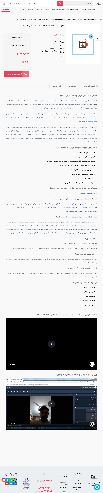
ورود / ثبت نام (16, 4)
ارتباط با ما (30, 9)
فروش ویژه (6, 9)
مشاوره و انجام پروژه (58, 9)
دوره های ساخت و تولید (59, 35)
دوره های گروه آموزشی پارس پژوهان (72, 204)
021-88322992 (33, 4)
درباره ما (39, 9)
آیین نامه (78, 484)
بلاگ (23, 9)
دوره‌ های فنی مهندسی (88, 9)
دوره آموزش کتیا (14, 118)
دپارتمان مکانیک (16, 45)
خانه (100, 19)
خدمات (47, 9)
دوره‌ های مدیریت (72, 9)
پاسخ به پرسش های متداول (77, 488)
